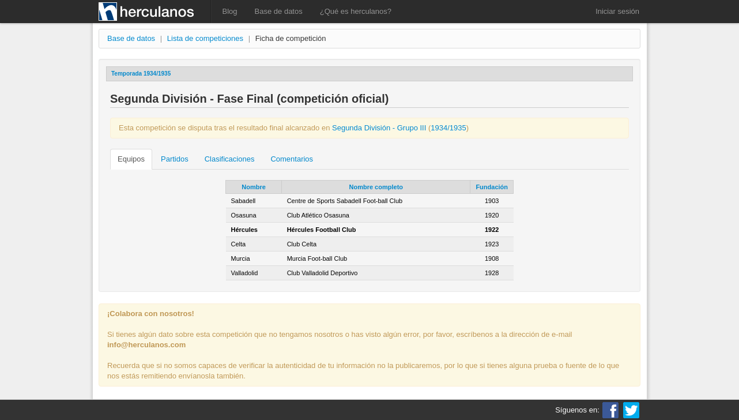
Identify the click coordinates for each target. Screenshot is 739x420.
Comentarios (291, 159)
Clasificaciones (230, 159)
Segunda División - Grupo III (379, 127)
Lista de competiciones (205, 38)
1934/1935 (448, 127)
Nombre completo (376, 186)
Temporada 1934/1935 (141, 73)
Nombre (254, 186)
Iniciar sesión (617, 11)
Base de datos (279, 11)
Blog (230, 11)
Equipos (131, 159)
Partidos (174, 159)
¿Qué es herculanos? (355, 11)
